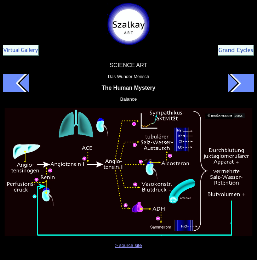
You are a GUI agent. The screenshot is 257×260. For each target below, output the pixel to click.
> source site (128, 245)
